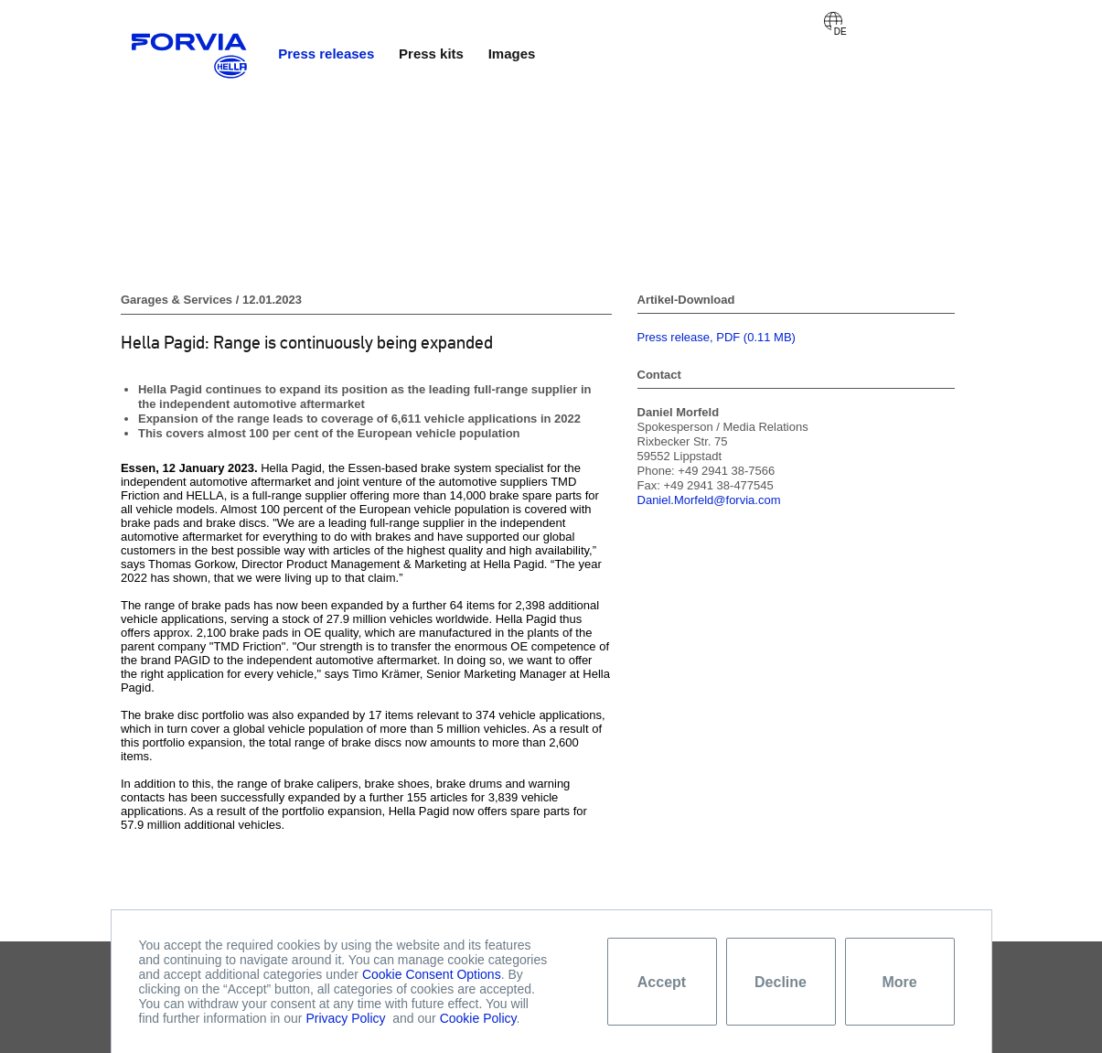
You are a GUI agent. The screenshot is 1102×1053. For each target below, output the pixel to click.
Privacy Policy (345, 1018)
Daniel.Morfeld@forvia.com (709, 500)
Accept (661, 982)
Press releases (326, 53)
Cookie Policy (478, 1018)
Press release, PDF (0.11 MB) (716, 337)
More (899, 982)
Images (512, 53)
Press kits (431, 53)
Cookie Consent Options (431, 974)
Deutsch (833, 21)
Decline (780, 982)
